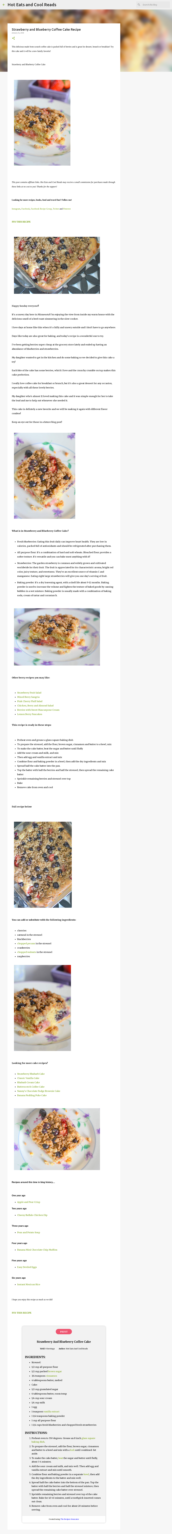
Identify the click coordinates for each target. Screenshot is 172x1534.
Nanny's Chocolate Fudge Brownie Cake (38, 1091)
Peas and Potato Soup (28, 1232)
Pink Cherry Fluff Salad (29, 701)
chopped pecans (26, 943)
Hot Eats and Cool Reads (32, 4)
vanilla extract (51, 1411)
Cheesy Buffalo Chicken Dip (32, 1215)
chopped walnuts (26, 952)
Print (64, 1331)
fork (72, 1450)
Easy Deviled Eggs (27, 1267)
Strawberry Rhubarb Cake (31, 1073)
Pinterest (67, 209)
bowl (86, 1474)
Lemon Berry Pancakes (29, 714)
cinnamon (51, 1375)
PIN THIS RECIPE (21, 221)
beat (60, 1458)
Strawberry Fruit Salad (29, 692)
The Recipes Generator (69, 1519)
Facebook (25, 209)
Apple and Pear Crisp (28, 1202)
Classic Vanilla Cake (28, 1078)
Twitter (56, 209)
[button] (13, 38)
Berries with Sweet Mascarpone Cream (38, 710)
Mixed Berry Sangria (28, 697)
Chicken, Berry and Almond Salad (35, 705)
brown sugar (55, 1371)
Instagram (16, 209)
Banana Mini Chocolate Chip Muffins (37, 1249)
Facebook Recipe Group (41, 209)
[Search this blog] (156, 4)
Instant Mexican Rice (28, 1284)
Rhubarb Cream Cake (28, 1082)
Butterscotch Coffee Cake (30, 1086)
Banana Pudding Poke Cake (32, 1095)
